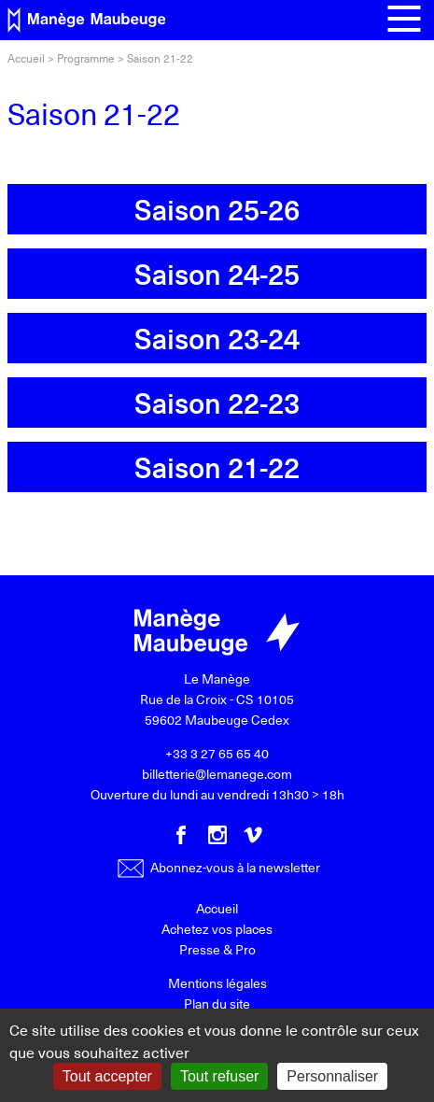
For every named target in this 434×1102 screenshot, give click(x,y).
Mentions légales (217, 983)
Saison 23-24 (217, 338)
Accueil (26, 57)
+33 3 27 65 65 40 (217, 753)
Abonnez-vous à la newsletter (219, 867)
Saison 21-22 (217, 466)
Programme (86, 57)
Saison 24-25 (217, 273)
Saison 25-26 (217, 209)
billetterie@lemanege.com (217, 774)
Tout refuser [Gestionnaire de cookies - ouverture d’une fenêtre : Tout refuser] (219, 1076)
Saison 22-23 (217, 402)
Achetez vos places (217, 929)
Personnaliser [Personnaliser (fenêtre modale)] (332, 1076)
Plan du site (217, 1003)
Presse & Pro (217, 949)
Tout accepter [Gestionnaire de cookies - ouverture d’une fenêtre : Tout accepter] (107, 1076)
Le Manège (217, 678)
